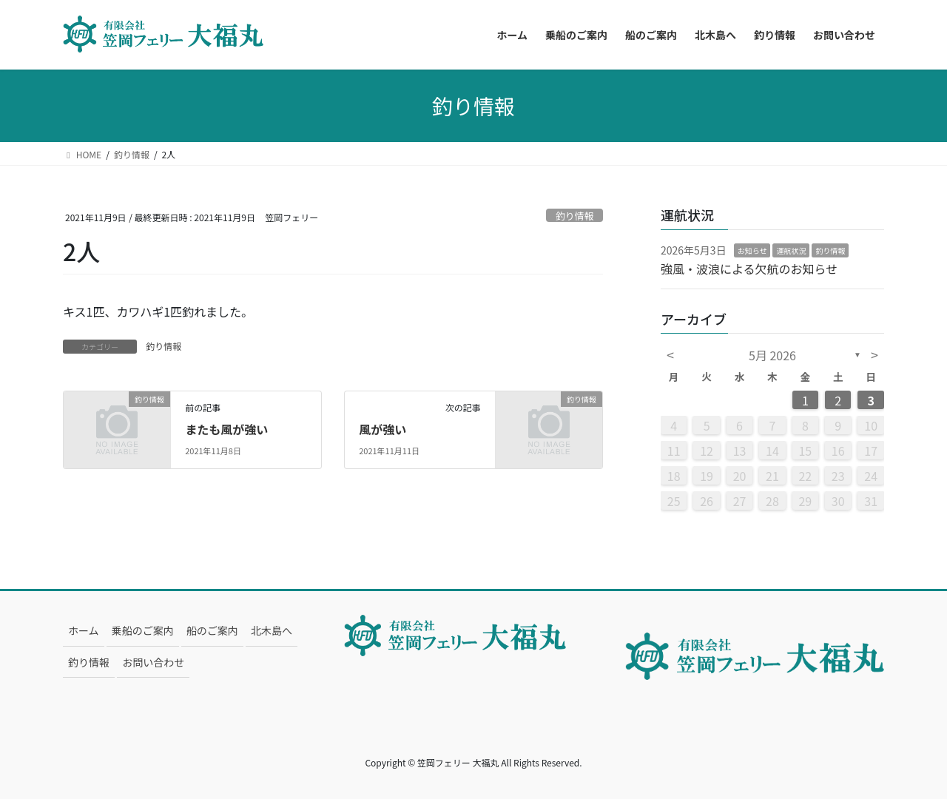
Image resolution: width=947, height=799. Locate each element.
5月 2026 (772, 355)
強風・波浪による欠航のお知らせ (749, 268)
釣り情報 (574, 216)
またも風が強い (226, 429)
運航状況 (791, 250)
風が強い (382, 429)
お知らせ (752, 250)
